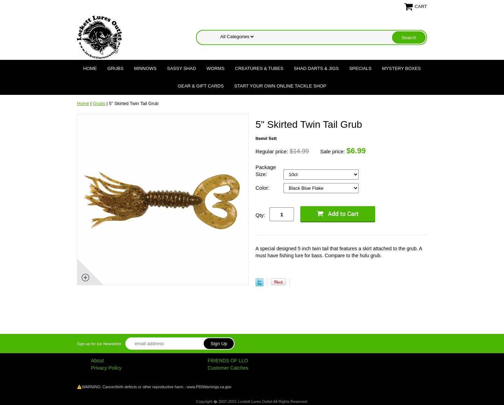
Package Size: (265, 170)
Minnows (145, 68)
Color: (263, 188)
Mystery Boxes (401, 68)
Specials (360, 68)
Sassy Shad (181, 68)
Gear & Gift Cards (201, 86)
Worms (215, 68)
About (97, 360)
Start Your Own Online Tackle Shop (280, 86)
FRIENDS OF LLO (228, 360)
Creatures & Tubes (259, 68)
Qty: (260, 215)
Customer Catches (228, 368)
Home (90, 68)
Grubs (115, 68)
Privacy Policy (106, 368)
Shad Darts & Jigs (316, 68)
